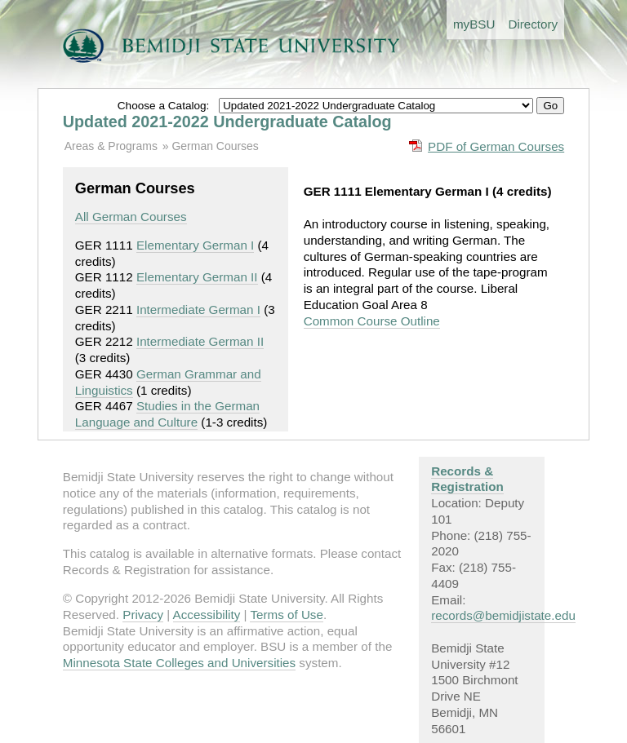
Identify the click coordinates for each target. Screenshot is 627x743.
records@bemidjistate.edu (503, 615)
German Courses (214, 146)
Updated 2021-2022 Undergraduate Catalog (227, 121)
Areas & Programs (111, 146)
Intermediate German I (198, 309)
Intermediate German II (200, 341)
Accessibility (207, 614)
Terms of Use (286, 614)
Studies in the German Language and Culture (167, 414)
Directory (533, 24)
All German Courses (131, 216)
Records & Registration (467, 479)
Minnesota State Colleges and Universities (179, 663)
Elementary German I (195, 245)
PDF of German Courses (496, 146)
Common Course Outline (372, 321)
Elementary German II (197, 277)
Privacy (142, 614)
